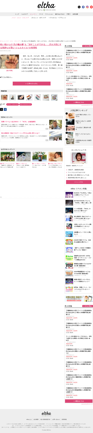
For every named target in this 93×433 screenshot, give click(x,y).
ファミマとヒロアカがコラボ (76, 172)
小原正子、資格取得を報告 (76, 169)
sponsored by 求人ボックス (87, 105)
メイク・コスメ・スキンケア (20, 17)
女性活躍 (75, 14)
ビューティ (33, 14)
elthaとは (28, 419)
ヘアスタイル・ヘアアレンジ (57, 17)
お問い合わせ (56, 419)
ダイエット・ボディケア (38, 17)
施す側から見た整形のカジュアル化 (78, 175)
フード (41, 14)
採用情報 (64, 419)
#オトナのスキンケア (25, 104)
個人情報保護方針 (45, 419)
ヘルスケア (24, 14)
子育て (69, 14)
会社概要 (36, 419)
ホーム (2, 41)
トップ (17, 14)
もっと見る (79, 182)
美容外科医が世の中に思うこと (77, 177)
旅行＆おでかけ (59, 14)
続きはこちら (79, 102)
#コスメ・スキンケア (12, 104)
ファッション (49, 14)
